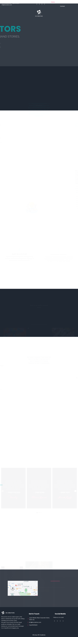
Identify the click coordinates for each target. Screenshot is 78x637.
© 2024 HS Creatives (39, 635)
